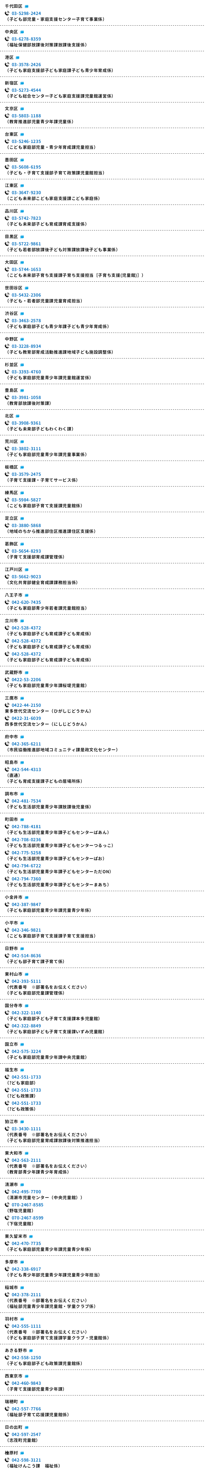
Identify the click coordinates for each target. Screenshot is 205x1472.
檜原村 (11, 1453)
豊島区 (11, 390)
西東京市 (14, 1376)
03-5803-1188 (26, 116)
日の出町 (14, 1427)
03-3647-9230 (26, 193)
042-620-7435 (26, 602)
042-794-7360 (26, 879)
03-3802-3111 (26, 449)
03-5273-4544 (26, 90)
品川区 (11, 211)
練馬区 (11, 493)
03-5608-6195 (26, 167)
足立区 (11, 518)
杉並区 (11, 365)
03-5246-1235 (26, 141)
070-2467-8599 (28, 1218)
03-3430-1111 (26, 1129)
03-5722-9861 (26, 244)
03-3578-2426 (26, 64)
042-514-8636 (26, 956)
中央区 (11, 32)
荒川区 (11, 441)
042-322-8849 (26, 1026)
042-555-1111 (26, 1326)
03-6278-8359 (26, 39)
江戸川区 (14, 569)
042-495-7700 (26, 1192)
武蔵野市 (14, 672)
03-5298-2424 (26, 13)
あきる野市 (16, 1350)
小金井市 (14, 897)
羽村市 (11, 1319)
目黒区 (11, 237)
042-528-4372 (26, 628)
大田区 (11, 262)
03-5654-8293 (26, 551)
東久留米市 (16, 1236)
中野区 (11, 339)
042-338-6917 (26, 1269)
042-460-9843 (26, 1383)
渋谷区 (11, 313)
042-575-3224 (26, 1051)
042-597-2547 (26, 1434)
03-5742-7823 (26, 218)
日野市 (11, 948)
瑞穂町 (11, 1402)
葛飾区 (11, 544)
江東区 (11, 185)
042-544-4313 (26, 769)
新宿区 (11, 83)
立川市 (11, 621)
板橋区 (11, 467)
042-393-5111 (26, 981)
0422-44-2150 (26, 705)
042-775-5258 (26, 853)
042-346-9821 (26, 930)
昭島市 (11, 762)
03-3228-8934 (26, 346)
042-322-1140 (26, 1013)
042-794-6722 (26, 866)
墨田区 (11, 160)
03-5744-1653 (26, 269)
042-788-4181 (26, 826)
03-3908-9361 (26, 423)
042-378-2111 (26, 1295)
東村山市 (14, 974)
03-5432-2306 (26, 295)
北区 (9, 416)
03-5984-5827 (26, 500)
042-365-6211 (26, 744)
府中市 (11, 737)
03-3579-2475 (26, 474)
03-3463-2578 (26, 321)
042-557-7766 (26, 1409)
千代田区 (14, 6)
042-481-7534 (26, 801)
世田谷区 (14, 288)
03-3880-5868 (26, 525)
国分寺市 (14, 1005)
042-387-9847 (26, 904)
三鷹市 (11, 698)
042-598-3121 (26, 1460)
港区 (9, 57)
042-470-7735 (26, 1243)
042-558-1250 (26, 1358)
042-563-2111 (26, 1160)
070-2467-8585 (28, 1205)
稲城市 (11, 1287)
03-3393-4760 (26, 372)
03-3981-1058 (26, 397)
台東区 (11, 134)
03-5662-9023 (26, 577)
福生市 (11, 1070)
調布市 (11, 794)
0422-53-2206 (26, 680)
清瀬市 (11, 1184)
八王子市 (14, 595)
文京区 (11, 108)
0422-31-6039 (26, 718)
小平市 (11, 923)
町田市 (11, 819)
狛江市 (11, 1121)
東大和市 (14, 1153)
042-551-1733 (26, 1077)
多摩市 (11, 1262)
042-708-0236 (26, 840)
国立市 (11, 1044)
